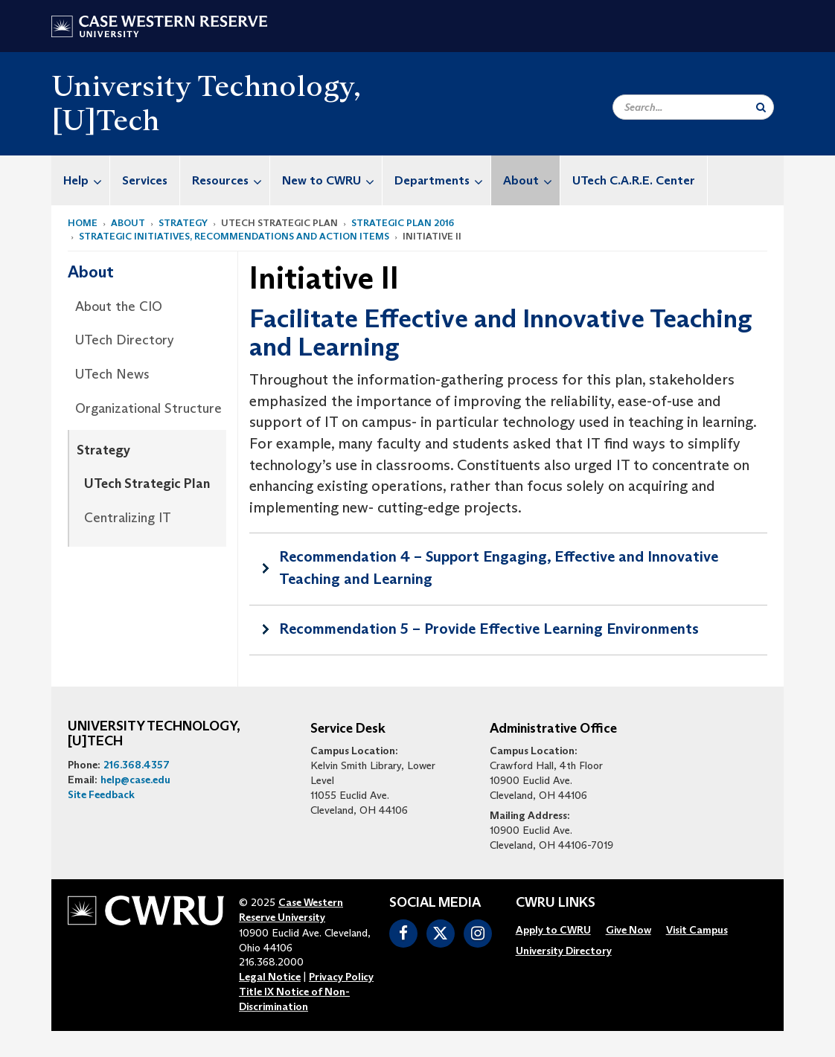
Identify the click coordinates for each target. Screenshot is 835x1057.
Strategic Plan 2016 (402, 222)
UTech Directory (124, 340)
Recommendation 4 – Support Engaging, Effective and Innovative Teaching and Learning (498, 567)
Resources (230, 180)
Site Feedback (101, 794)
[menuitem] (80, 180)
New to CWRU (332, 180)
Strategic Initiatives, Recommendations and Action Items (234, 236)
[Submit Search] (761, 107)
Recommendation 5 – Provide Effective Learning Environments (489, 628)
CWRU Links (555, 903)
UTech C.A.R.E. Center (633, 180)
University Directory (564, 950)
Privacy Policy (341, 976)
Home (82, 222)
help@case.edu (135, 779)
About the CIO (118, 306)
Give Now (628, 929)
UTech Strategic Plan (147, 483)
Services (144, 180)
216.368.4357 (136, 764)
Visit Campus (697, 929)
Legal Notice (270, 976)
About (531, 180)
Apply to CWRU (553, 929)
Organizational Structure (148, 408)
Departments (442, 180)
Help (86, 180)
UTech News (112, 374)
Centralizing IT (127, 518)
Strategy (183, 222)
